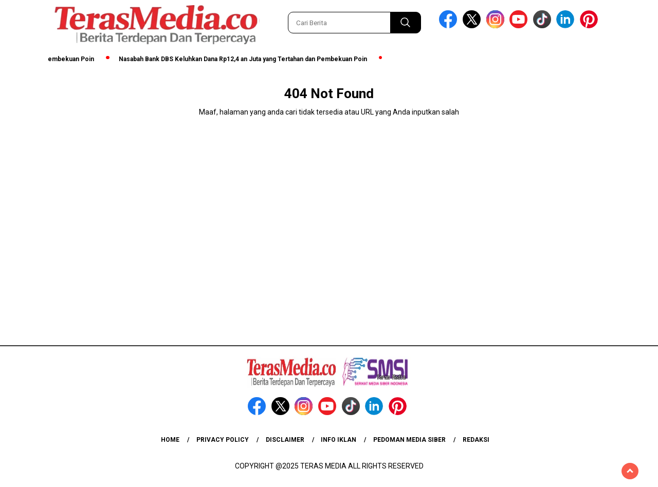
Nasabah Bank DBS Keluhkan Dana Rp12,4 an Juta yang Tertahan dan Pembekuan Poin (245, 59)
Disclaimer (285, 439)
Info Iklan (338, 439)
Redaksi (476, 439)
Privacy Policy (222, 439)
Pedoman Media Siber (409, 439)
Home (170, 439)
